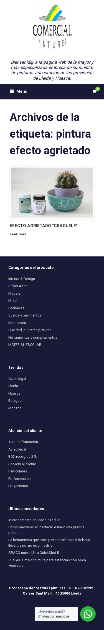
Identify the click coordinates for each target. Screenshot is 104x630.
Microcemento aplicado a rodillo (34, 520)
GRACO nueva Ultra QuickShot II (33, 553)
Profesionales (19, 479)
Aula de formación (23, 442)
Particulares (17, 471)
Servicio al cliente (22, 464)
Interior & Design (21, 279)
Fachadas (16, 308)
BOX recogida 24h (22, 456)
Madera (14, 293)
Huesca (14, 393)
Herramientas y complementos (32, 337)
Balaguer (15, 400)
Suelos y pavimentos (25, 315)
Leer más (19, 234)
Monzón (15, 408)
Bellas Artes (17, 286)
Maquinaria (17, 323)
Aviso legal (17, 379)
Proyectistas (18, 486)
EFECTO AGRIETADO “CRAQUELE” (44, 225)
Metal (12, 301)
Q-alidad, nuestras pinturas (29, 330)
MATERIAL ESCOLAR (24, 345)
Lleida (13, 386)
